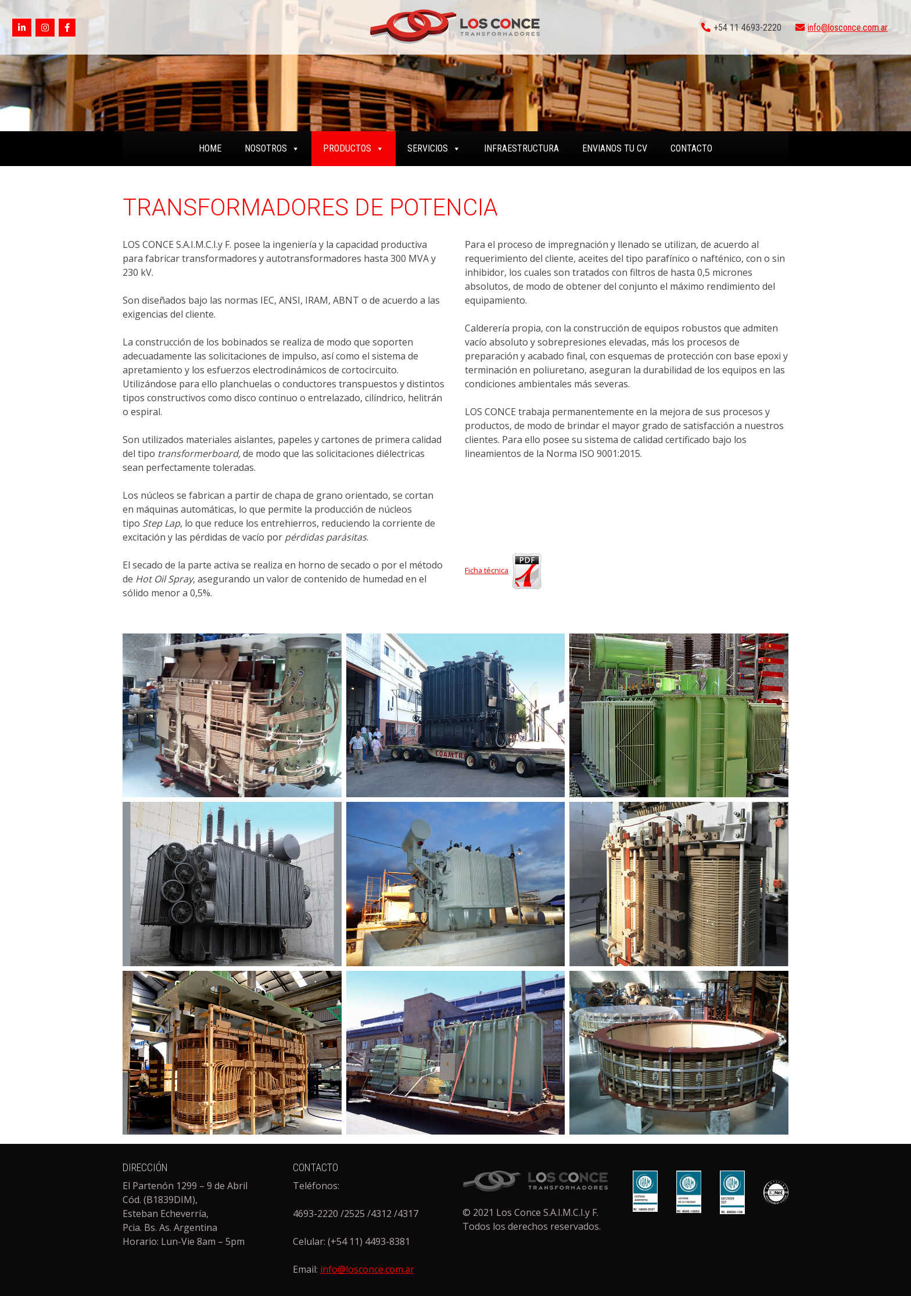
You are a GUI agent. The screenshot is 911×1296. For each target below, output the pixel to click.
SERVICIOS (434, 148)
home (210, 148)
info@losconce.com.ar (848, 27)
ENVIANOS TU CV (614, 148)
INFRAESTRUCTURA (521, 148)
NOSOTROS (272, 148)
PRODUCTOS (353, 148)
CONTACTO (691, 148)
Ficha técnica (505, 570)
